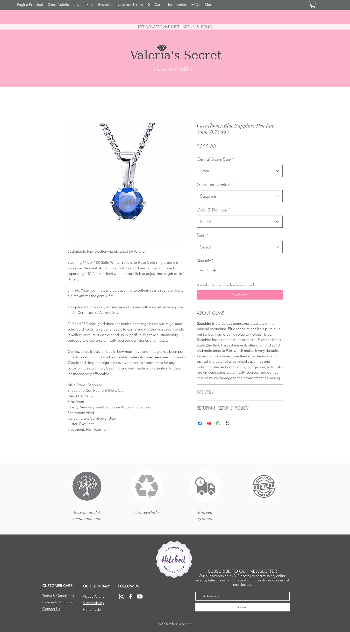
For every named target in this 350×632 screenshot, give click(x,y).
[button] (313, 4)
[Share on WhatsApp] (218, 423)
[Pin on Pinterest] (209, 423)
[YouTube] (139, 596)
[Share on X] (227, 423)
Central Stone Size (215, 159)
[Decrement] (201, 270)
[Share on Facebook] (200, 423)
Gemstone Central (215, 184)
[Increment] (215, 270)
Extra (203, 235)
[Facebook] (130, 596)
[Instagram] (121, 596)
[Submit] (242, 607)
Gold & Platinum (214, 210)
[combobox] (240, 171)
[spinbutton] (208, 270)
